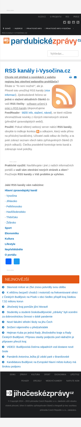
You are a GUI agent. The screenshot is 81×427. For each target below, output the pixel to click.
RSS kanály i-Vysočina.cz (37, 71)
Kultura (35, 374)
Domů (13, 374)
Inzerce (42, 17)
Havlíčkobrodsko (16, 211)
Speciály (37, 381)
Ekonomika (60, 374)
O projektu (55, 17)
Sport (47, 374)
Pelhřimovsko (14, 206)
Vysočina (11, 195)
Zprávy (23, 374)
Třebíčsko (12, 217)
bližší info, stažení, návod (36, 112)
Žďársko (11, 222)
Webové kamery (54, 381)
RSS (67, 17)
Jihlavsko (11, 201)
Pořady (25, 381)
